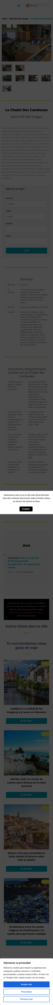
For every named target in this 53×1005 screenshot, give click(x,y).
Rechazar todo (26, 999)
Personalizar (26, 992)
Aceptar (26, 509)
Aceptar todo (26, 984)
